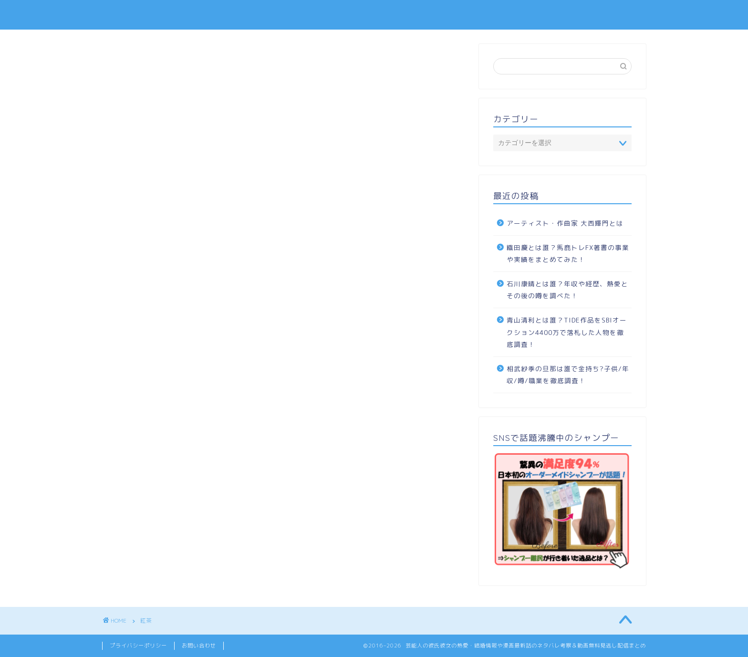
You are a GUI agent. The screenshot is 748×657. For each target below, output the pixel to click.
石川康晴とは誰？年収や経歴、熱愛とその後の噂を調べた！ (567, 290)
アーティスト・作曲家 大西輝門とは (565, 223)
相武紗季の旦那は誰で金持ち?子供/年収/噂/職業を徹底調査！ (568, 375)
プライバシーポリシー (138, 645)
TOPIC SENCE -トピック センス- (374, 14)
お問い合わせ (199, 645)
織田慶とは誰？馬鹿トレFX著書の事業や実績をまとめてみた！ (568, 253)
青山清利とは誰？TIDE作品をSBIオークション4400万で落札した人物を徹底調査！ (567, 332)
